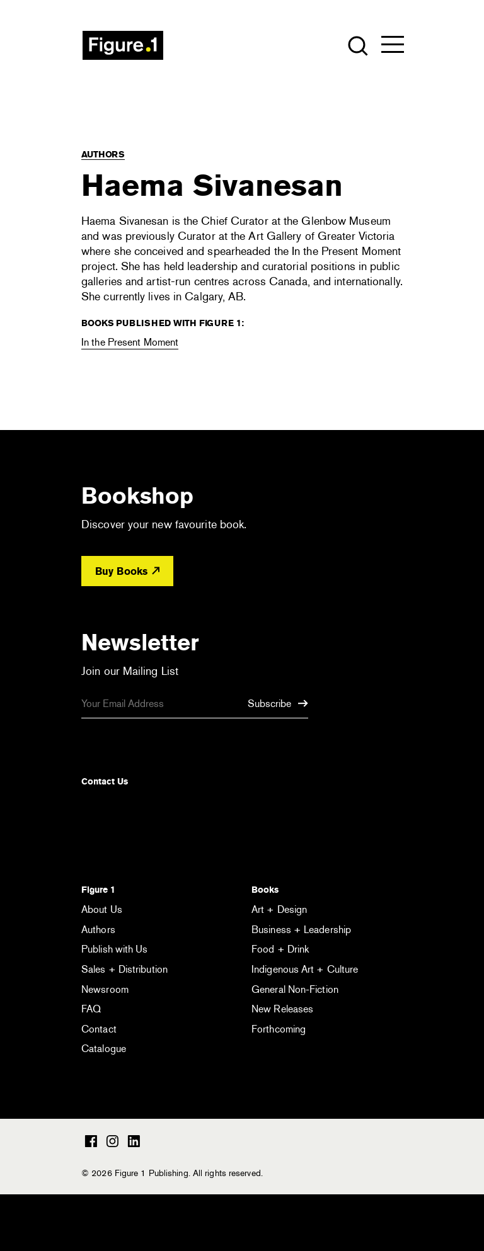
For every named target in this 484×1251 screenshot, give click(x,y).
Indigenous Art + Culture (304, 969)
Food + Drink (280, 949)
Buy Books (127, 571)
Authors (103, 154)
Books (265, 889)
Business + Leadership (301, 929)
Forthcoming (278, 1029)
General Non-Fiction (294, 989)
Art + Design (279, 909)
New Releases (282, 1009)
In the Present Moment (129, 342)
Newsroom (105, 989)
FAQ (91, 1009)
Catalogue (103, 1048)
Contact (99, 1029)
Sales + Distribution (124, 969)
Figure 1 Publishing (123, 45)
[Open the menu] (392, 47)
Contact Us (104, 781)
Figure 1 (98, 889)
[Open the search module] (357, 45)
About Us (101, 909)
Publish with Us (114, 949)
